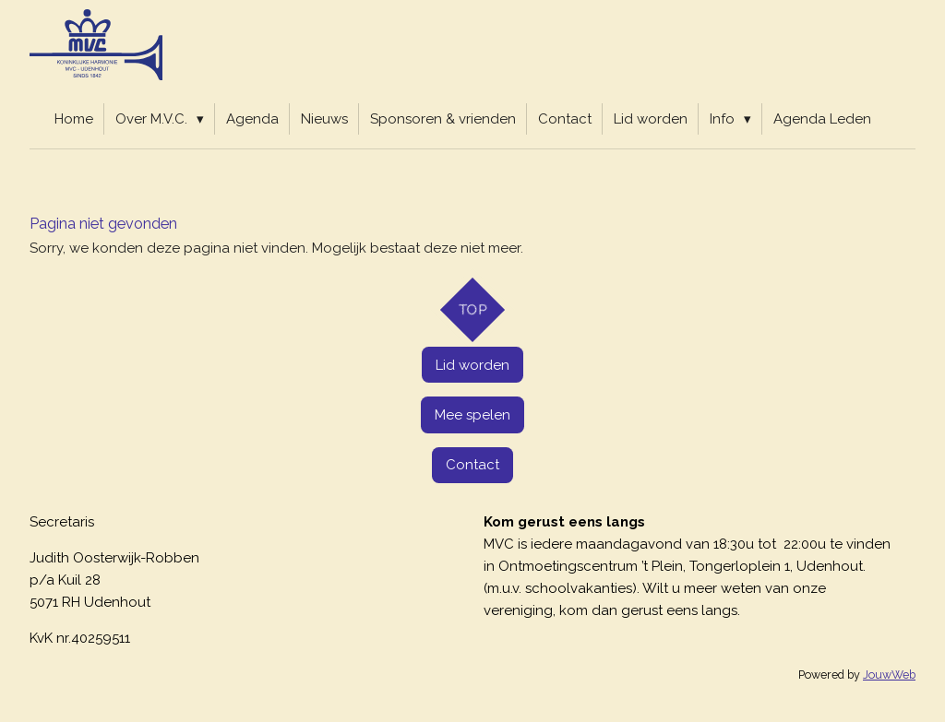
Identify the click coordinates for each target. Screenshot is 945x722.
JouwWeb (889, 674)
